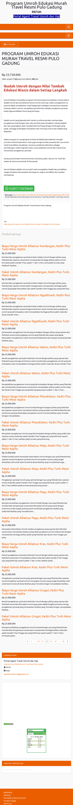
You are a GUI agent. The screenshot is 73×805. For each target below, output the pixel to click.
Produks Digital (10, 801)
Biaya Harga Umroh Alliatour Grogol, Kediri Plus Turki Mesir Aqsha (33, 592)
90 (63, 641)
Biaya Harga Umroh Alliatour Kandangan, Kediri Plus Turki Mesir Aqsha (36, 247)
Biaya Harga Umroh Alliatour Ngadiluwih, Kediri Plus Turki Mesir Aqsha (36, 297)
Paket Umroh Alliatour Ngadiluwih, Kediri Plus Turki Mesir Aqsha (35, 323)
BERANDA (8, 792)
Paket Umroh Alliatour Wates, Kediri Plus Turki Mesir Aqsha (36, 375)
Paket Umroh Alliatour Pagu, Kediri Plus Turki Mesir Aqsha (35, 519)
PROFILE (7, 795)
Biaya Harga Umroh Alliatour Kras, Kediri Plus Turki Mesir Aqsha (35, 545)
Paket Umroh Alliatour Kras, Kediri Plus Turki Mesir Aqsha (35, 569)
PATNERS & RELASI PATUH (15, 798)
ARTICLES (8, 804)
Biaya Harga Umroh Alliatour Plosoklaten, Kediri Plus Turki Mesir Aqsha (36, 398)
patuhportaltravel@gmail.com (16, 674)
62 (47, 641)
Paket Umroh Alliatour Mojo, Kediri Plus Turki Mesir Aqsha (35, 470)
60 (39, 641)
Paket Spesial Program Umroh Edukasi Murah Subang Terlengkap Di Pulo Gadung (32, 224)
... (34, 641)
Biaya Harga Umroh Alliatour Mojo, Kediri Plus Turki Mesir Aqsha (35, 447)
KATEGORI (10, 44)
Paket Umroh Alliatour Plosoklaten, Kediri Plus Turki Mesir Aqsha (36, 424)
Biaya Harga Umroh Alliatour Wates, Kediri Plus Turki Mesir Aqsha (36, 349)
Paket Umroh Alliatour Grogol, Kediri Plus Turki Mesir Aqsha (36, 618)
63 (51, 641)
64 (55, 641)
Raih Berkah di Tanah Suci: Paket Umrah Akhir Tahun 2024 (17, 769)
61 (43, 641)
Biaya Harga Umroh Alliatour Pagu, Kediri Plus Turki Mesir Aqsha (35, 493)
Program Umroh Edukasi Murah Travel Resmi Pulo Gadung (23, 664)
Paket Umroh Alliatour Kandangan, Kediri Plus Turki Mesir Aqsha (35, 273)
